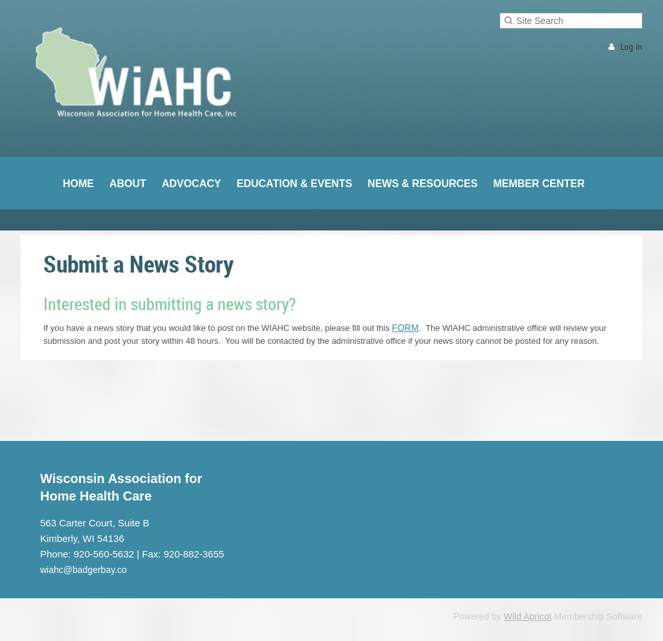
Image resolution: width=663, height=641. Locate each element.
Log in (631, 46)
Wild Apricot (528, 616)
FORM (405, 327)
